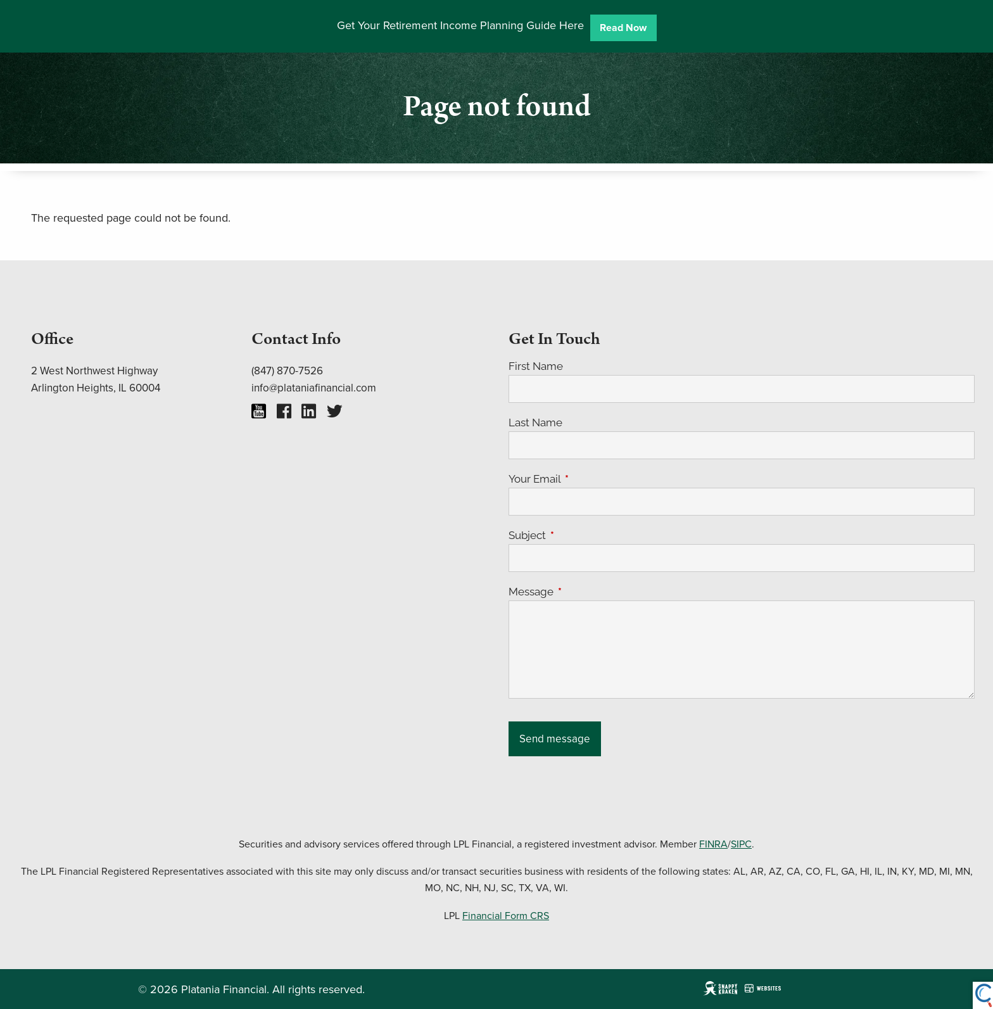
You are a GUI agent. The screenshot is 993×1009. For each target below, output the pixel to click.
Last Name (535, 422)
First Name (536, 366)
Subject (579, 535)
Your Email (587, 479)
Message (583, 591)
